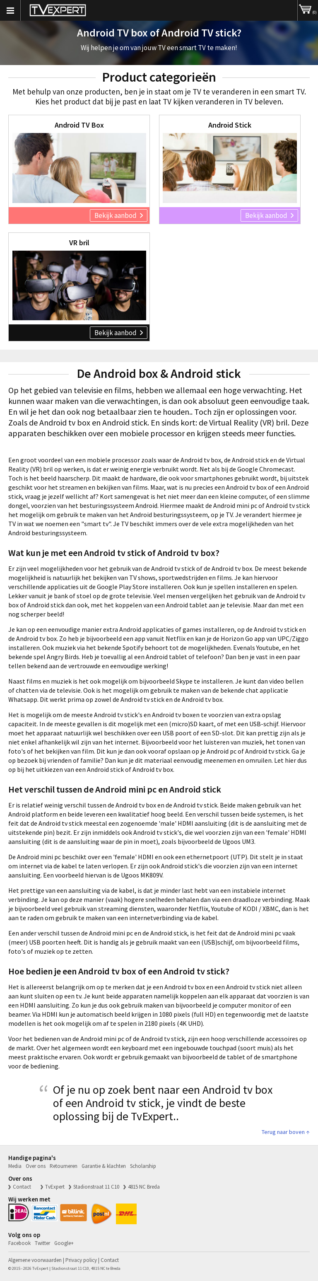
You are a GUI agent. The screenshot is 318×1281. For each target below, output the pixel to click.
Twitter (42, 1243)
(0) (308, 7)
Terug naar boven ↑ (286, 1132)
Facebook (19, 1243)
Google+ (64, 1243)
